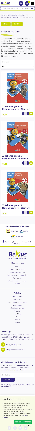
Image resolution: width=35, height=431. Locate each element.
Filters (17, 24)
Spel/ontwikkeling (17, 308)
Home (3, 15)
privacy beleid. (6, 386)
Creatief (17, 311)
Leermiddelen (12, 15)
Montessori (17, 305)
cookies (5, 417)
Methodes (17, 299)
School (17, 323)
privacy (24, 415)
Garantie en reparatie (17, 269)
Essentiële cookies (25, 426)
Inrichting (17, 314)
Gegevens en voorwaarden (17, 275)
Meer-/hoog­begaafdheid (17, 302)
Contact (17, 284)
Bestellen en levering (17, 272)
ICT (17, 317)
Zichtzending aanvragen (17, 281)
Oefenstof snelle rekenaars (10, 17)
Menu (5, 24)
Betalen (17, 266)
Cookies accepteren (23, 422)
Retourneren (17, 278)
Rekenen (22, 15)
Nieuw (17, 320)
